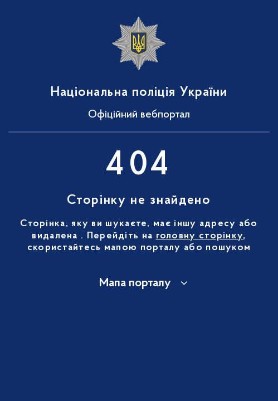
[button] (139, 283)
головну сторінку (199, 236)
